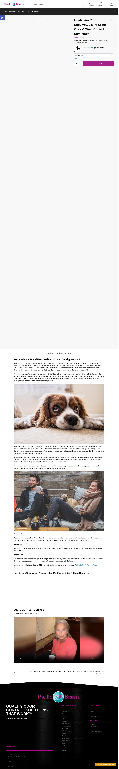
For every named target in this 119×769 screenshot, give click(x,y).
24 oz (63, 712)
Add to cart (98, 62)
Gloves (64, 732)
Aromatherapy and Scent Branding (16, 755)
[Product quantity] (76, 62)
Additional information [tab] (64, 352)
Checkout (110, 4)
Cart (92, 708)
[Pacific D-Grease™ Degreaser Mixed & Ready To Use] (111, 19)
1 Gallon (64, 715)
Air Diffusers (65, 720)
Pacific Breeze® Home (68, 708)
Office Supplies (66, 737)
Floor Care (65, 727)
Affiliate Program (95, 715)
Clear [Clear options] (75, 57)
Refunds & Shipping (96, 728)
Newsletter (10, 765)
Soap (63, 742)
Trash (63, 747)
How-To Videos (12, 762)
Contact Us (101, 4)
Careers (10, 760)
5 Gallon (64, 717)
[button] (2, 17)
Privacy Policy (94, 725)
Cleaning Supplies (66, 725)
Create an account (96, 712)
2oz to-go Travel (66, 710)
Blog (9, 758)
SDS (92, 723)
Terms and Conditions (96, 730)
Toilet (63, 744)
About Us (10, 753)
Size (75, 51)
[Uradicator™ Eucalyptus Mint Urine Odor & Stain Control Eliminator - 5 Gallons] (113, 19)
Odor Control (65, 734)
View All (64, 749)
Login (92, 710)
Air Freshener (65, 722)
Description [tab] (50, 352)
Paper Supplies (66, 739)
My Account (90, 4)
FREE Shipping (66, 730)
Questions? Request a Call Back (106, 764)
